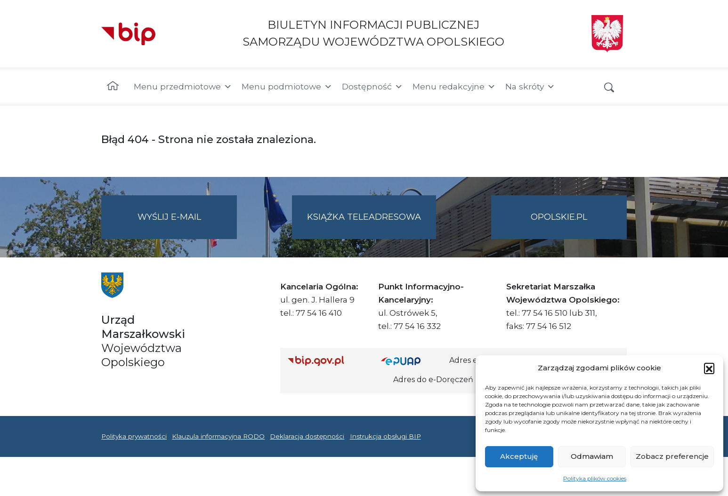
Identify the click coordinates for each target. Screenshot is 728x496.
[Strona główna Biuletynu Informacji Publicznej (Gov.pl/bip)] (326, 361)
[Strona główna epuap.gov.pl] (411, 361)
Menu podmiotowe (287, 86)
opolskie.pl (559, 217)
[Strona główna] (112, 86)
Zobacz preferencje (672, 456)
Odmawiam (592, 456)
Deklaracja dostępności (307, 436)
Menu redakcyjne (454, 86)
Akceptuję (519, 456)
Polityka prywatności (134, 436)
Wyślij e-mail (187, 225)
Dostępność (372, 86)
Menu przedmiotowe (183, 86)
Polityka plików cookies (594, 478)
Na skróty (530, 86)
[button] (709, 368)
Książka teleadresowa (364, 217)
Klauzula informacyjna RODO (218, 436)
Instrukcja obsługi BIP (385, 436)
